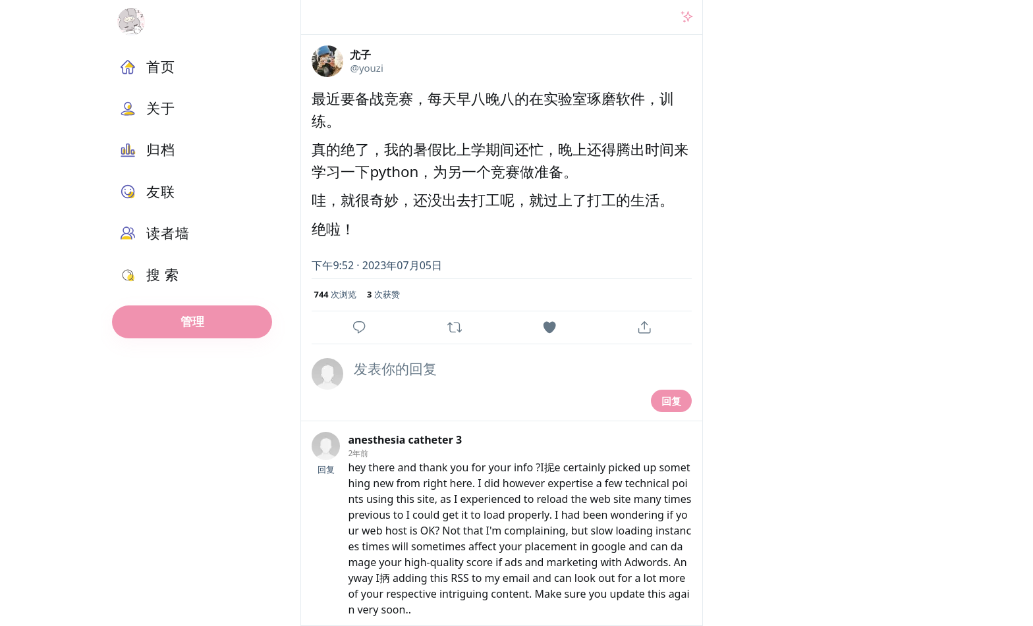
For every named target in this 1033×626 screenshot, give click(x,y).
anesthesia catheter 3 (405, 439)
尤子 (360, 54)
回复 (671, 400)
